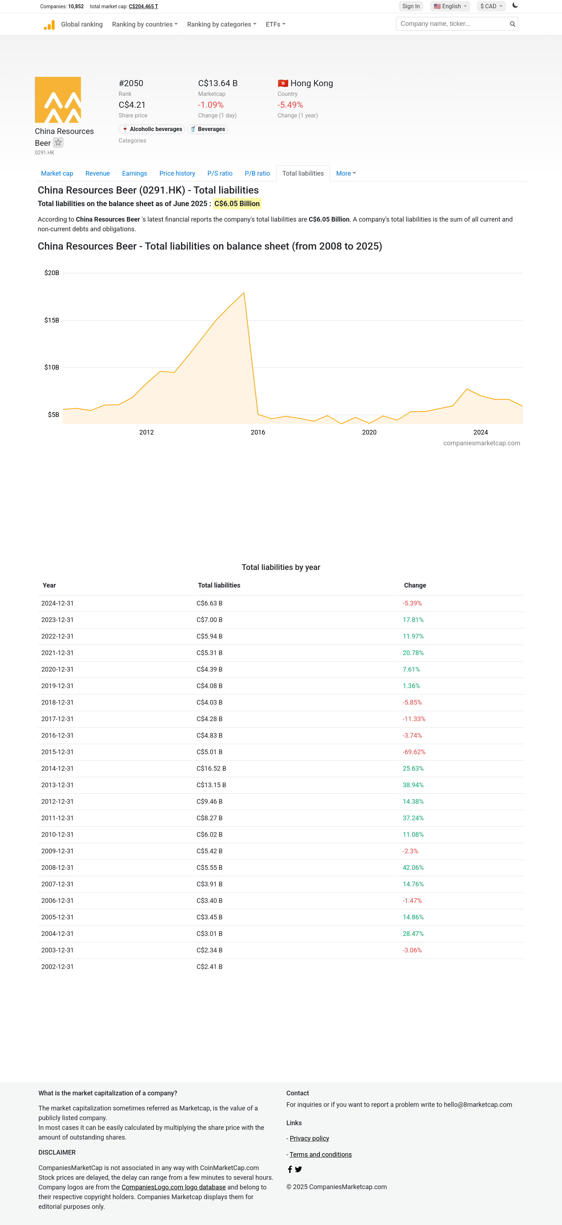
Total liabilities (303, 173)
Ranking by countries (142, 24)
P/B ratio (257, 173)
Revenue (98, 173)
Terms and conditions (321, 1154)
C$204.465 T (143, 6)
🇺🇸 (448, 6)
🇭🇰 (305, 83)
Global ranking (82, 24)
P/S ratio (219, 173)
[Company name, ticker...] (457, 24)
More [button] (343, 173)
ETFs (273, 24)
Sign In (411, 6)
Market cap (57, 173)
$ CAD (489, 6)
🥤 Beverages (207, 129)
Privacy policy (309, 1138)
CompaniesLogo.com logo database (174, 1187)
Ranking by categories (219, 24)
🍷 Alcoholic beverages (151, 129)
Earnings (134, 173)
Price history (177, 173)
